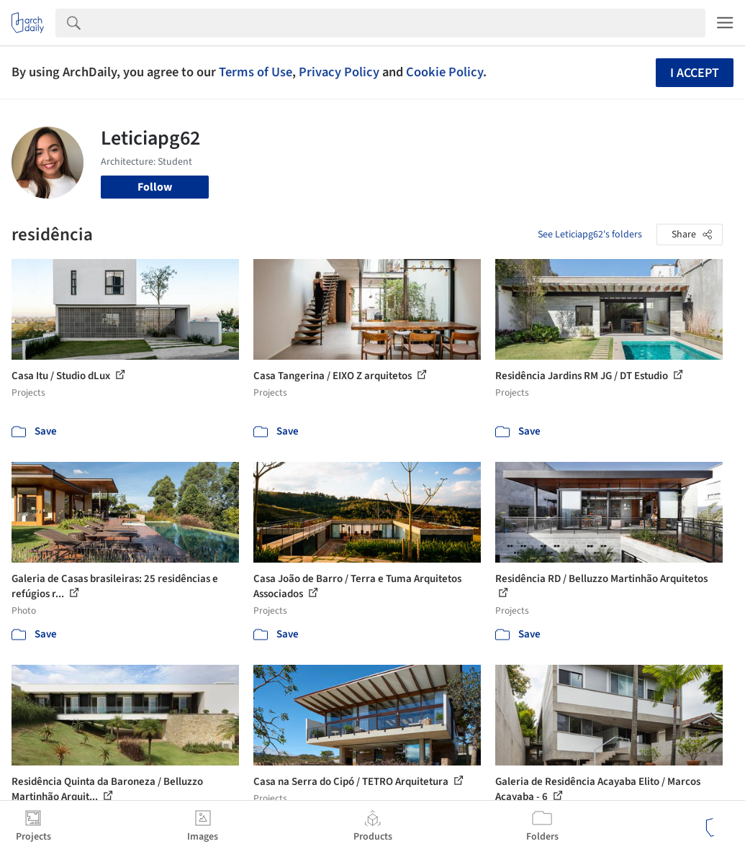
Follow (154, 187)
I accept (694, 73)
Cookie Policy (444, 72)
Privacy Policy (339, 72)
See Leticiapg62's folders (590, 235)
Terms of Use (255, 72)
